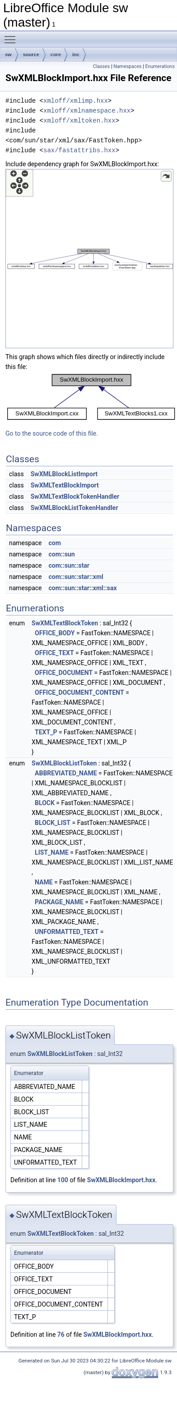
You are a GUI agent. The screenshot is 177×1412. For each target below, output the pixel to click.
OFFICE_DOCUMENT (64, 672)
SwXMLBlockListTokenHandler (74, 507)
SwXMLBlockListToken (64, 763)
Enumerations (160, 66)
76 (61, 1334)
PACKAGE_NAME (59, 902)
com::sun (61, 554)
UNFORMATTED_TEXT (66, 931)
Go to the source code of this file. (51, 433)
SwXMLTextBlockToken (65, 623)
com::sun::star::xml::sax (82, 588)
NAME (44, 882)
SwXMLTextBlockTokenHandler (75, 496)
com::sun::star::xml (75, 576)
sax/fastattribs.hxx (79, 150)
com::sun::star (68, 565)
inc (75, 54)
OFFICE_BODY (55, 633)
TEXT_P (46, 732)
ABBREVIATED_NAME (66, 773)
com (54, 543)
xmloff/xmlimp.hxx (75, 100)
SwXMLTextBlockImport (65, 485)
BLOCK (45, 802)
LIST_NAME (52, 852)
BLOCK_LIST (52, 822)
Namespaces (127, 66)
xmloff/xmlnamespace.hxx (86, 110)
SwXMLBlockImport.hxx (121, 1180)
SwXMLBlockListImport (64, 474)
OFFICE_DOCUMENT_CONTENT (79, 692)
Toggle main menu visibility (12, 35)
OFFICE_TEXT (54, 652)
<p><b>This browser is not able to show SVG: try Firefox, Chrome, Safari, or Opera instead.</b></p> (89, 258)
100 (62, 1180)
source (31, 54)
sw (8, 54)
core (56, 54)
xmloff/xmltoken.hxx (79, 120)
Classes (101, 66)
